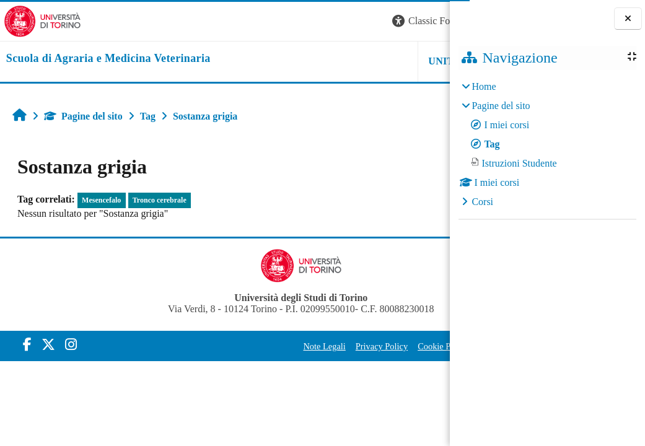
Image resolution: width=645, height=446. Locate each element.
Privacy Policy (282, 346)
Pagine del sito (83, 116)
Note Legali (224, 346)
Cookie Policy (343, 346)
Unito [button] (297, 61)
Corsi (482, 201)
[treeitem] (547, 144)
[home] (104, 59)
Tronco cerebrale (159, 200)
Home (484, 86)
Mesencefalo (101, 200)
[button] (282, 21)
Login (428, 20)
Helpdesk (372, 61)
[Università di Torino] (38, 20)
